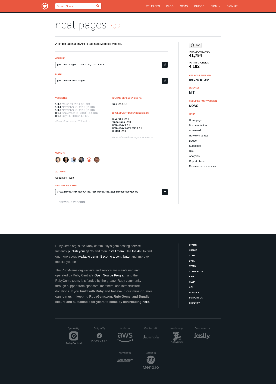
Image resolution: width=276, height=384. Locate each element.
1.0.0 (58, 109)
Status (193, 245)
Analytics (194, 155)
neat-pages (81, 25)
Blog (170, 6)
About (193, 276)
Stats (192, 266)
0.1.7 (58, 112)
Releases (153, 6)
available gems (88, 256)
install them (116, 251)
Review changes (198, 135)
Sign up (232, 6)
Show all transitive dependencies (131, 137)
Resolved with (151, 328)
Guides (199, 6)
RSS (192, 150)
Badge (193, 140)
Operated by (75, 329)
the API (137, 251)
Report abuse (197, 161)
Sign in (215, 6)
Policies (194, 292)
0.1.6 (58, 115)
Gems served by (202, 328)
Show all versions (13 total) (71, 121)
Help (192, 282)
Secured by (152, 353)
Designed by (100, 328)
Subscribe (195, 145)
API (191, 287)
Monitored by (178, 328)
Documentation (198, 125)
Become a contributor (115, 256)
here (145, 302)
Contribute (196, 271)
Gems (184, 6)
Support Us (196, 298)
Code (192, 255)
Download (195, 130)
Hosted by (126, 328)
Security (194, 303)
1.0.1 (58, 106)
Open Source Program (110, 275)
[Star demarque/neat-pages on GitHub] (195, 45)
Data (192, 261)
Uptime (193, 250)
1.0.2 (58, 103)
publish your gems (81, 251)
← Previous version (70, 201)
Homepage (195, 120)
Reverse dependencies (202, 166)
